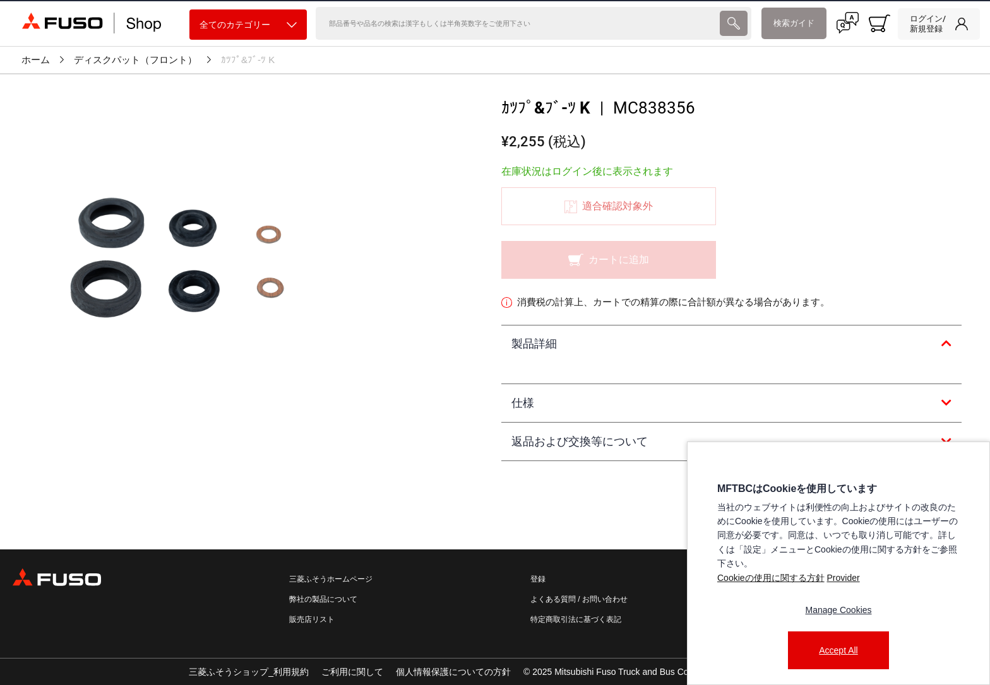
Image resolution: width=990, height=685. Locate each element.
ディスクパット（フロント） (135, 60)
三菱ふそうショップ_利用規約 (249, 672)
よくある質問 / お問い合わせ (579, 599)
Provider (842, 578)
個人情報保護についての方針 (453, 672)
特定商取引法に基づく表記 (575, 619)
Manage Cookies (838, 610)
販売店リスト (312, 619)
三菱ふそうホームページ (331, 579)
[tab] (731, 344)
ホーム (35, 60)
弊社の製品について (323, 599)
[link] (939, 24)
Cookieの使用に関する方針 (771, 578)
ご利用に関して (352, 672)
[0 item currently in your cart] (879, 23)
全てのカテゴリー (248, 25)
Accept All (838, 650)
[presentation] (734, 23)
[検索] (516, 23)
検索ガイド (793, 23)
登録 (538, 579)
